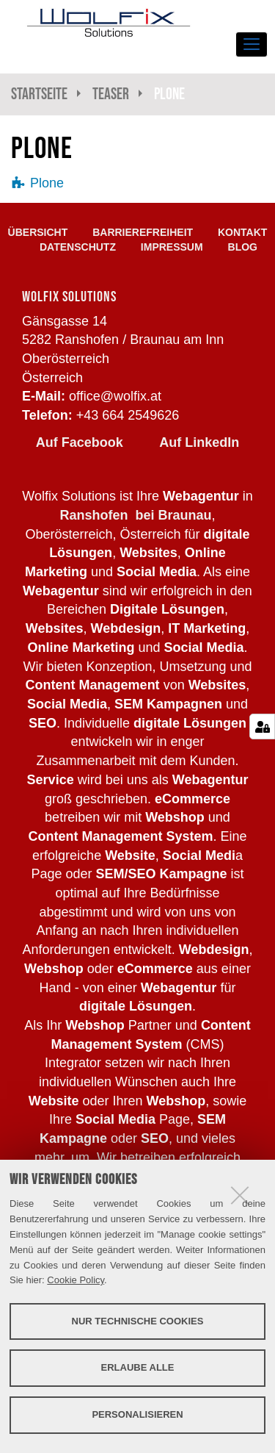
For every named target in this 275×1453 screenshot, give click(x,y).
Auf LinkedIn (199, 442)
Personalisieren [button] (137, 1414)
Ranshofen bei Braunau (135, 515)
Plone (47, 183)
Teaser (110, 94)
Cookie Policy (75, 1279)
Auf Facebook (79, 442)
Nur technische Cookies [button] (138, 1321)
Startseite (39, 94)
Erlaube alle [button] (138, 1367)
